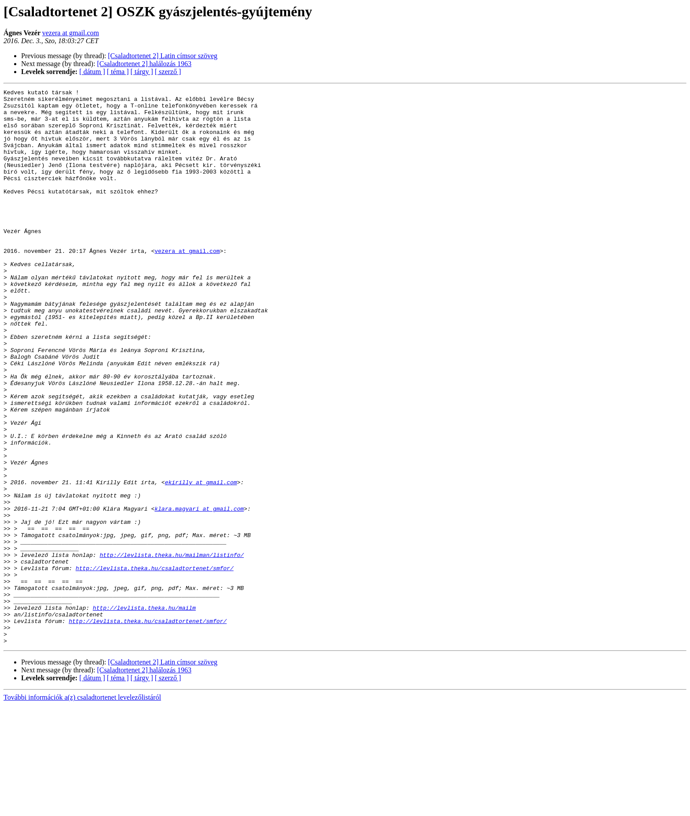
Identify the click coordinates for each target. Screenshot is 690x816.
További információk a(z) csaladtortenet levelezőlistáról (82, 808)
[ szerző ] (168, 71)
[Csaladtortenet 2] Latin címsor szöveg (162, 55)
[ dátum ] (92, 71)
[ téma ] (118, 71)
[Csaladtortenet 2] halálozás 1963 (144, 63)
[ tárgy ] (142, 71)
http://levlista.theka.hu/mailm (144, 712)
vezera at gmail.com (70, 33)
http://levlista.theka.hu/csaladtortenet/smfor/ (155, 664)
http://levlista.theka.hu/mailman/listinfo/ (171, 649)
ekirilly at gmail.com (201, 561)
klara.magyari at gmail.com (199, 593)
